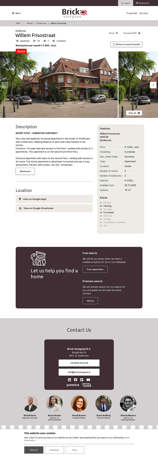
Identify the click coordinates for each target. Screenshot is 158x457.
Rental (30, 23)
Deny (74, 450)
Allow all (33, 450)
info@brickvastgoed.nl (79, 372)
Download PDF (132, 33)
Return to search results (126, 44)
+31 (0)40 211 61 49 (79, 363)
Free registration (95, 269)
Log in (125, 3)
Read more (25, 171)
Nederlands (144, 3)
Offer (18, 23)
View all (134, 113)
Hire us (90, 301)
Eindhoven (41, 23)
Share (113, 33)
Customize (54, 450)
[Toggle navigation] (16, 13)
